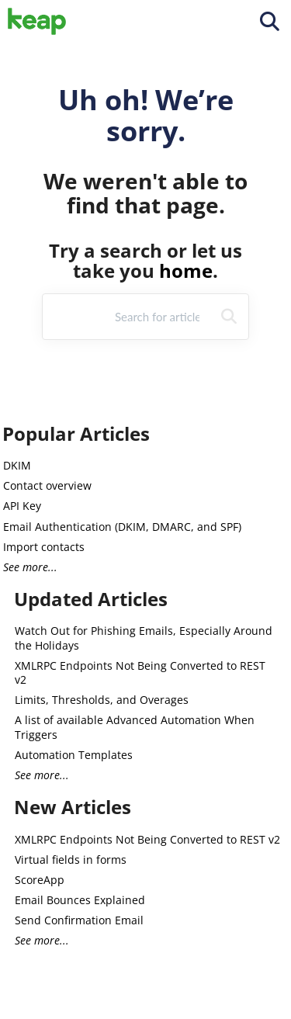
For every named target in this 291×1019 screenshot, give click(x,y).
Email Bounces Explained (80, 899)
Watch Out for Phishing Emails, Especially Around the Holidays (143, 637)
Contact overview (47, 485)
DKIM (17, 465)
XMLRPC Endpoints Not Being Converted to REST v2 (140, 672)
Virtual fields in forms (70, 859)
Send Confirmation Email (79, 920)
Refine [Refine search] (75, 315)
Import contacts (44, 546)
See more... (30, 567)
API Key (22, 505)
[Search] (229, 316)
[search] (159, 316)
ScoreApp (39, 879)
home (186, 270)
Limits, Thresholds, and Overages (102, 699)
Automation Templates (74, 754)
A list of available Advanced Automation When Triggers (135, 726)
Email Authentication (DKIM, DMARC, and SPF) (122, 526)
